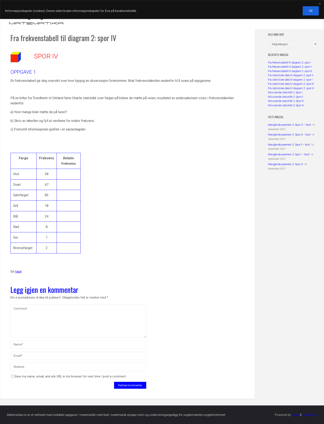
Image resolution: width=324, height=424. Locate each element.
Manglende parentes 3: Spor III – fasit (289, 134)
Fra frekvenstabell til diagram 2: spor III (290, 71)
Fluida (294, 415)
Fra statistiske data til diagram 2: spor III (291, 83)
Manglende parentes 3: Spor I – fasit (288, 154)
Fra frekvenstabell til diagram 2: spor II (289, 66)
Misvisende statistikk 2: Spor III (286, 101)
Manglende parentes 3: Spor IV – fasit (289, 124)
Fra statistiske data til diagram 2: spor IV (291, 88)
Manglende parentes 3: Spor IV (285, 164)
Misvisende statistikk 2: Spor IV (286, 105)
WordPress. (309, 415)
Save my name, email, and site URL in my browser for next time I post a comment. (68, 376)
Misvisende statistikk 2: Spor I (285, 92)
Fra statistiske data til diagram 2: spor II (290, 75)
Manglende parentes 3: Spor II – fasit (289, 144)
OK (311, 11)
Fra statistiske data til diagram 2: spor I (290, 79)
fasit (18, 271)
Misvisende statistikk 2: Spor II (285, 96)
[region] (162, 9)
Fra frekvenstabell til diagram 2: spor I (289, 62)
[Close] (319, 3)
